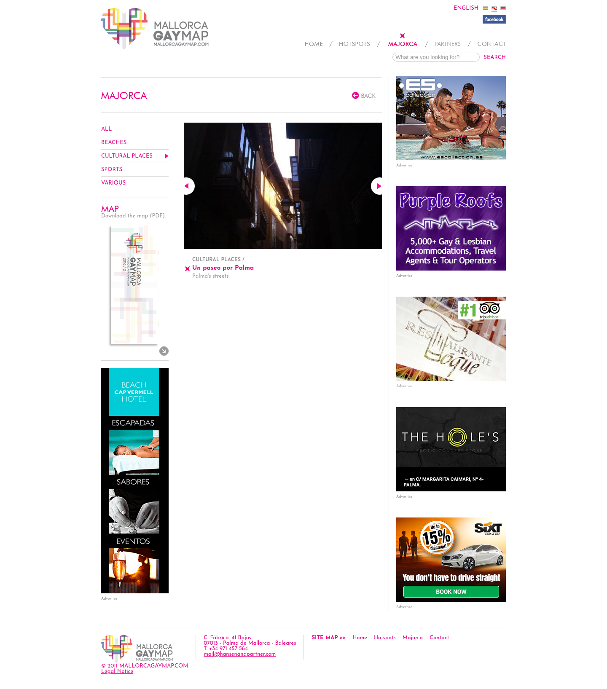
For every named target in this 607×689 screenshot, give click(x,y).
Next (376, 186)
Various (113, 183)
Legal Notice (117, 671)
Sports (111, 169)
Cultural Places (127, 156)
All (106, 129)
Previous (189, 186)
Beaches (113, 142)
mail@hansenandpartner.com (240, 654)
